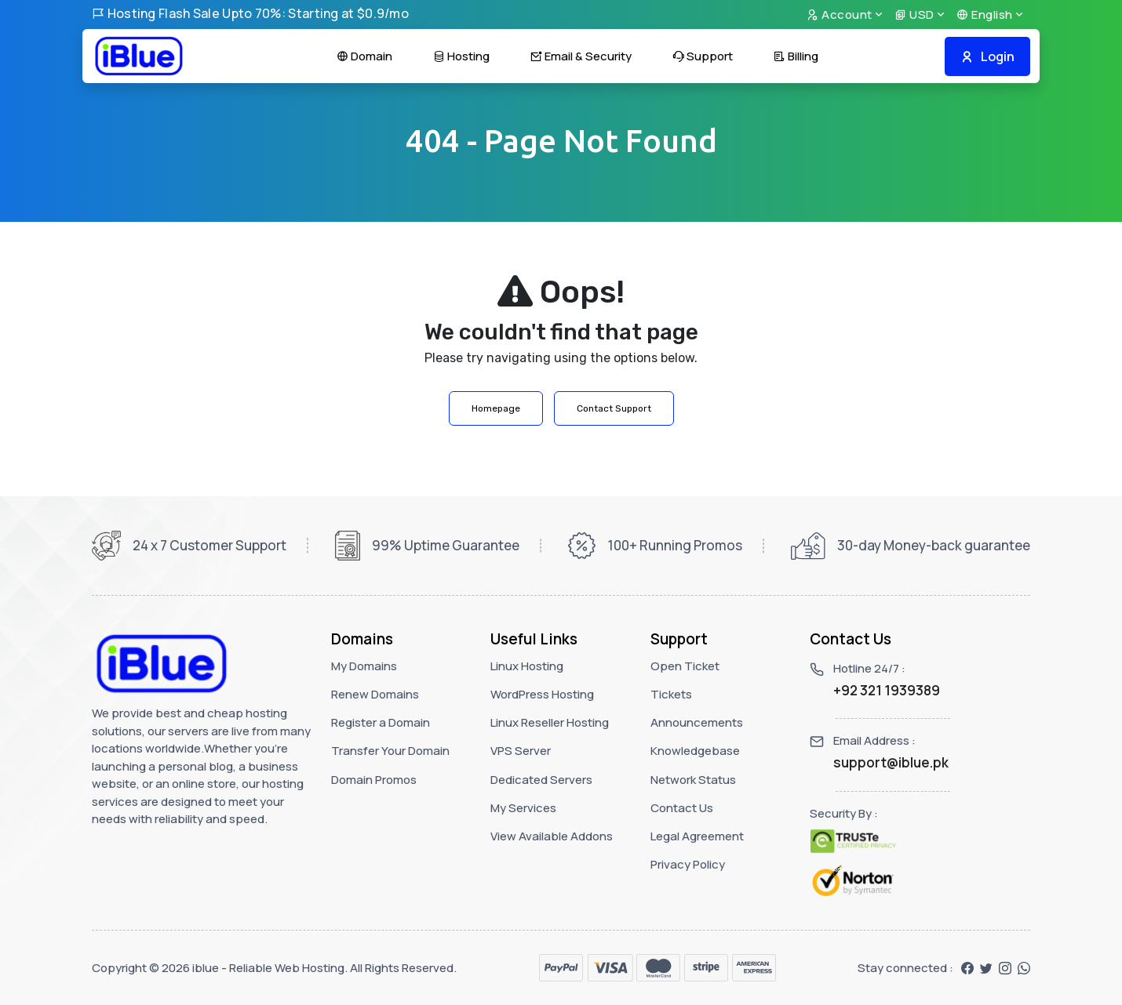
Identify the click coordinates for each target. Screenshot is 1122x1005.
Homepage (496, 408)
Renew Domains (375, 694)
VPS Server (520, 750)
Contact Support (614, 408)
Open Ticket (684, 666)
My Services (523, 808)
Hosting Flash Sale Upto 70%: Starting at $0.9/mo (250, 13)
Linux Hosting (526, 666)
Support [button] (702, 56)
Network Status (693, 779)
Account (839, 14)
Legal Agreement (697, 836)
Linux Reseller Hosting (549, 722)
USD (914, 14)
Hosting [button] (461, 56)
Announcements (696, 722)
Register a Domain (380, 722)
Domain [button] (364, 56)
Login (987, 56)
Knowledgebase (695, 750)
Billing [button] (796, 56)
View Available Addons (551, 836)
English (984, 14)
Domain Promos (374, 779)
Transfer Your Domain (390, 750)
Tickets (671, 694)
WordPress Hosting (542, 694)
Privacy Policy (687, 864)
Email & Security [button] (581, 56)
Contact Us (681, 808)
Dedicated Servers (541, 779)
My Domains (364, 666)
